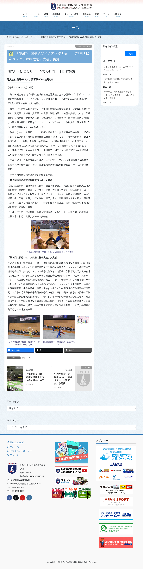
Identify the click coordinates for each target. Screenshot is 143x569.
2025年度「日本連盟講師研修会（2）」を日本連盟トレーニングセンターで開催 (119, 95)
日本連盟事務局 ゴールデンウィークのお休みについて (119, 68)
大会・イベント (83, 46)
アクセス (13, 455)
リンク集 (13, 446)
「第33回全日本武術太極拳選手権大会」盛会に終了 (35, 377)
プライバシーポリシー (19, 451)
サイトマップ (15, 442)
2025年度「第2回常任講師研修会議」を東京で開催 (118, 81)
